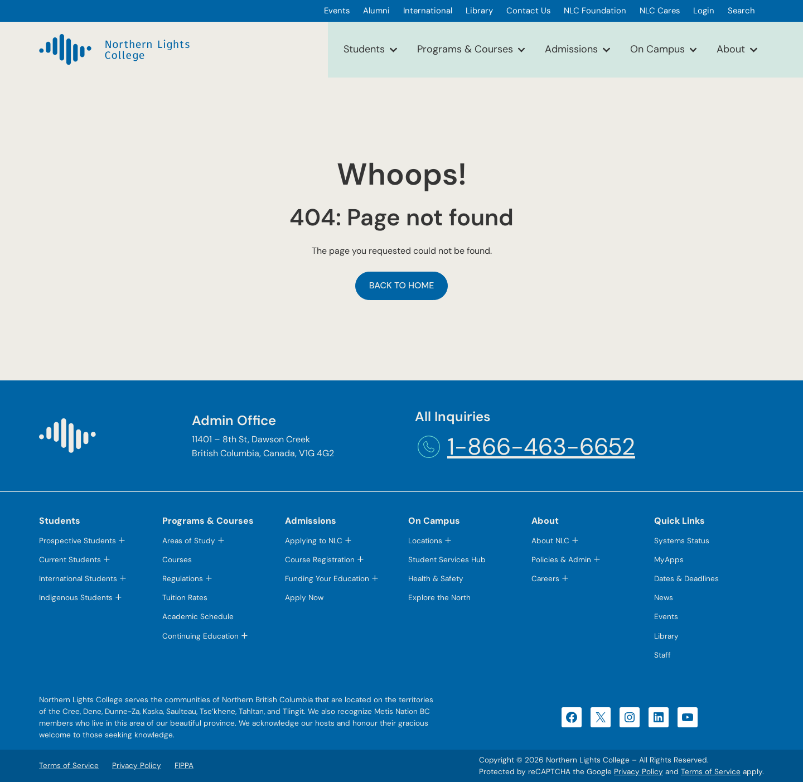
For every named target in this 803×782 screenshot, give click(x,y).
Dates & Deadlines (686, 578)
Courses (177, 559)
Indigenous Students (76, 597)
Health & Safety (435, 578)
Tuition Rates (184, 597)
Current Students (70, 559)
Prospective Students (77, 541)
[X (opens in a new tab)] (601, 717)
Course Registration (320, 559)
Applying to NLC (313, 541)
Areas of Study (188, 541)
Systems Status (681, 541)
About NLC (550, 541)
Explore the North (439, 597)
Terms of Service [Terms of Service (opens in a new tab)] (711, 771)
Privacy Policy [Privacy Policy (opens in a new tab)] (638, 771)
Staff (662, 655)
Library (666, 636)
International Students (78, 578)
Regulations (182, 578)
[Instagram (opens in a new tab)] (630, 717)
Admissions (571, 49)
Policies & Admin (561, 559)
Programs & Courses (465, 49)
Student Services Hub (447, 559)
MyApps (669, 559)
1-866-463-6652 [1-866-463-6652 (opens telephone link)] (541, 446)
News (663, 597)
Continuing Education (200, 636)
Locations (425, 541)
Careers (545, 578)
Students (364, 49)
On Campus (657, 49)
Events (666, 616)
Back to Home (401, 285)
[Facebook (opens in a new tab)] (572, 717)
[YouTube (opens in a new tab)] (688, 717)
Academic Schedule (198, 616)
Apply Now (304, 597)
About (731, 49)
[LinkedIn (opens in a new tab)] (659, 717)
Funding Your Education (327, 578)
